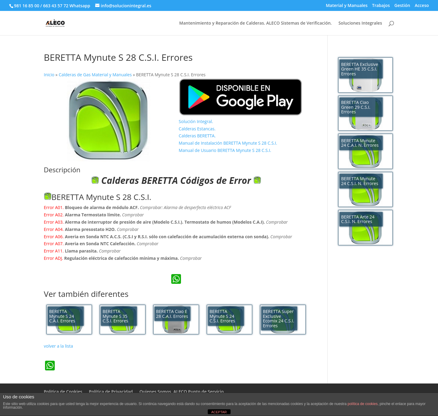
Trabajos (381, 5)
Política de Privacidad (111, 391)
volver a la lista (58, 346)
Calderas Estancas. (197, 129)
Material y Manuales (346, 5)
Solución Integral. (196, 121)
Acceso (422, 5)
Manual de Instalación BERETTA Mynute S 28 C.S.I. (228, 143)
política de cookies (363, 404)
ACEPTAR (219, 412)
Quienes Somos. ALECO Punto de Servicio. (182, 391)
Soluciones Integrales (360, 23)
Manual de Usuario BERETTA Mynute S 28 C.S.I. (225, 150)
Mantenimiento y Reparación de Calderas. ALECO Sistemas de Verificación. (255, 23)
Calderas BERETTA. (197, 136)
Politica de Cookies (63, 391)
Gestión (402, 5)
